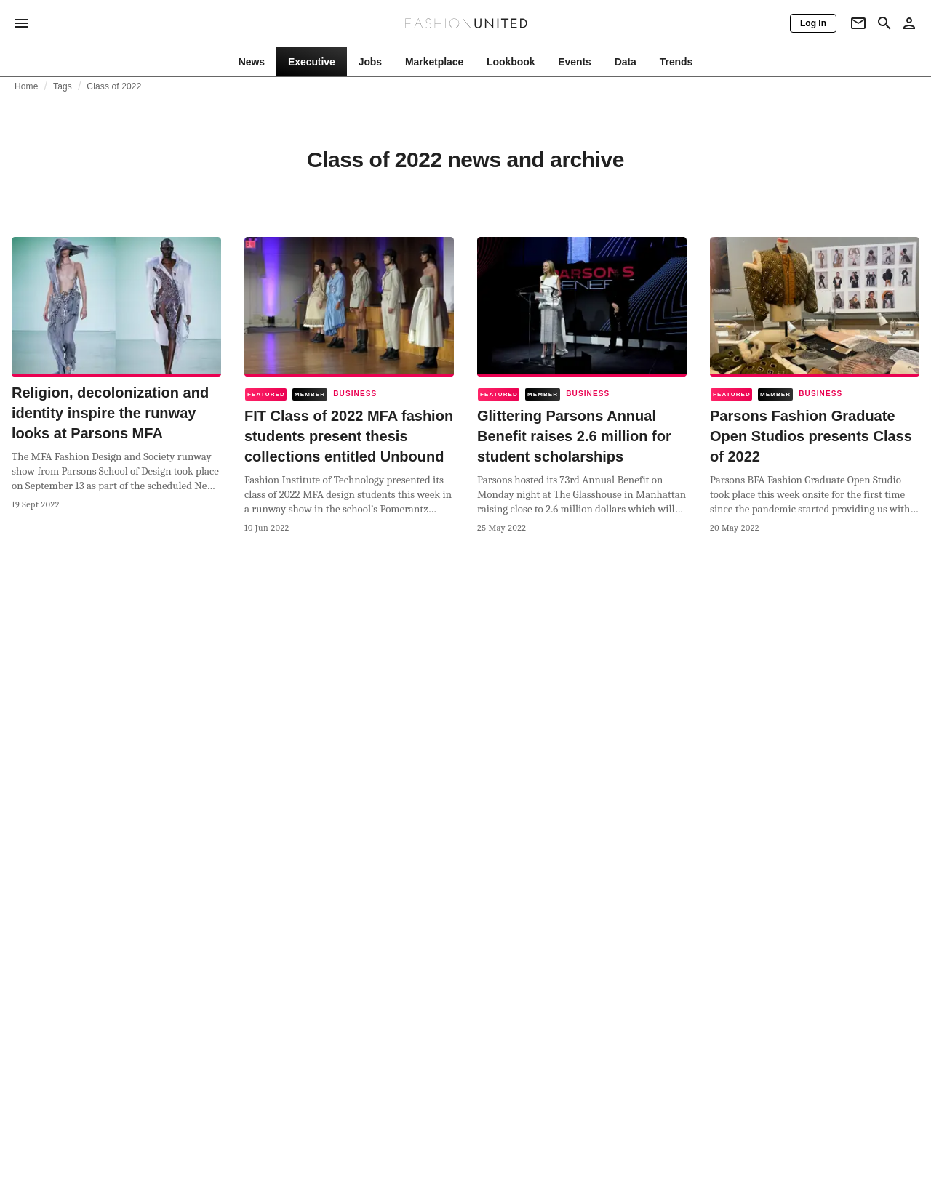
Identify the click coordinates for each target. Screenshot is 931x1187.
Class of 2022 (114, 86)
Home (27, 86)
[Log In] (813, 23)
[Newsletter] (858, 23)
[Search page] (884, 23)
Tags (62, 86)
